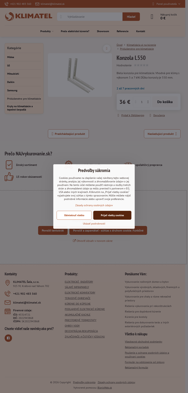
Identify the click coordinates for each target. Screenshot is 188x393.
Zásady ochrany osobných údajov (94, 205)
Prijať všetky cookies (112, 215)
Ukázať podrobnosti (94, 223)
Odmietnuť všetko (74, 215)
